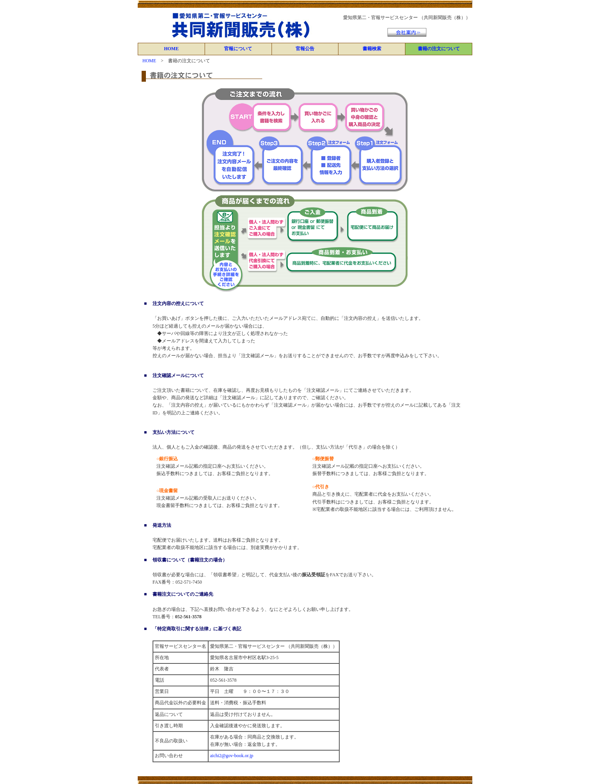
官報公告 (305, 48)
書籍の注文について (439, 48)
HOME (171, 48)
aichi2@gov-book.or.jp (231, 755)
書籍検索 (372, 48)
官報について (238, 48)
